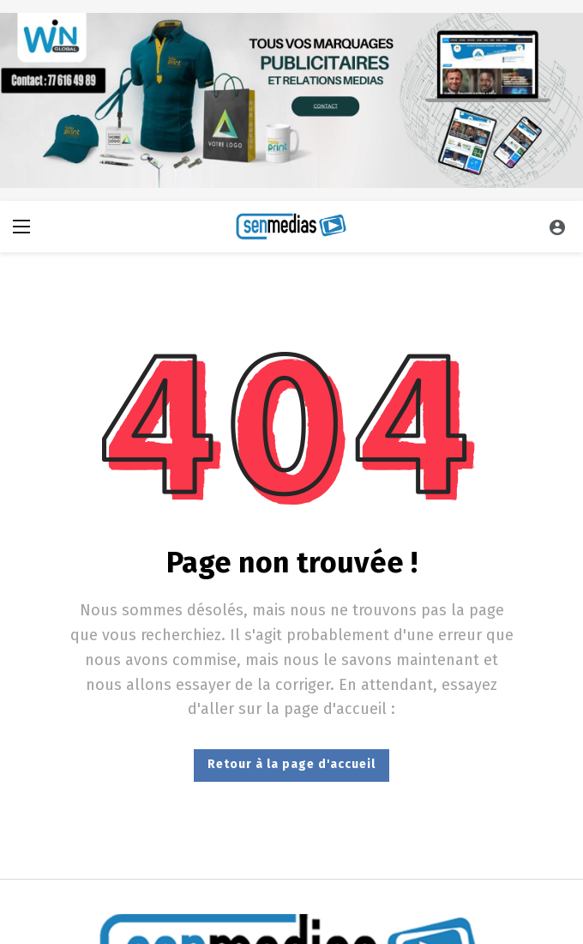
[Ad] (291, 100)
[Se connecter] (557, 226)
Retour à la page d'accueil (291, 764)
